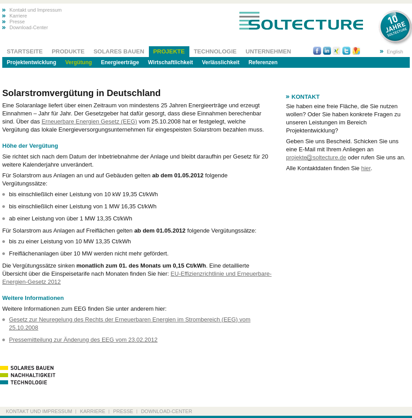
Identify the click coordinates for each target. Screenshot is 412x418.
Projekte (169, 51)
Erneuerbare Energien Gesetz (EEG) (89, 121)
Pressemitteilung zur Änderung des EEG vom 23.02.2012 (83, 339)
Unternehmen (268, 51)
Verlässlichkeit (220, 62)
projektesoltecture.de (316, 157)
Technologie (215, 51)
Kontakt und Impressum (35, 10)
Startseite (25, 51)
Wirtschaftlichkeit (170, 62)
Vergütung (78, 62)
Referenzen (263, 62)
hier (366, 168)
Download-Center (28, 27)
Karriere (18, 15)
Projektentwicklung (31, 62)
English (395, 51)
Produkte (68, 51)
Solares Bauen (119, 51)
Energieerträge (120, 62)
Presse (17, 21)
